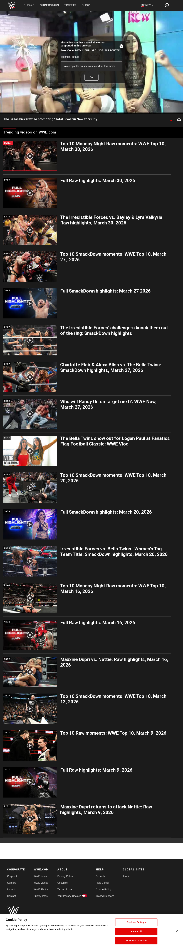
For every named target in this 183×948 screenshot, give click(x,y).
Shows (29, 5)
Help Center (102, 882)
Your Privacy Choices (69, 896)
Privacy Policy (65, 876)
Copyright (62, 882)
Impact (11, 889)
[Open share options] (179, 119)
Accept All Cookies (136, 940)
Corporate (12, 876)
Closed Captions (105, 896)
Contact (11, 896)
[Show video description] (171, 119)
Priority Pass (41, 896)
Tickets (70, 5)
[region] (91, 931)
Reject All (136, 931)
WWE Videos (41, 882)
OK (91, 77)
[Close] (177, 931)
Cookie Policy (103, 889)
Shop (86, 5)
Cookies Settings (136, 922)
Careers (11, 882)
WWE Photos (41, 889)
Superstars (49, 5)
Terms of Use (64, 889)
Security (100, 876)
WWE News (40, 876)
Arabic (126, 876)
